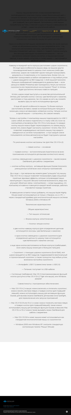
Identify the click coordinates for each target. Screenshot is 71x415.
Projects (25, 30)
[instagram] (67, 412)
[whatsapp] (57, 31)
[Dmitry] (54, 31)
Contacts (32, 31)
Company (34, 30)
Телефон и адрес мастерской (8, 406)
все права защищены (15, 405)
